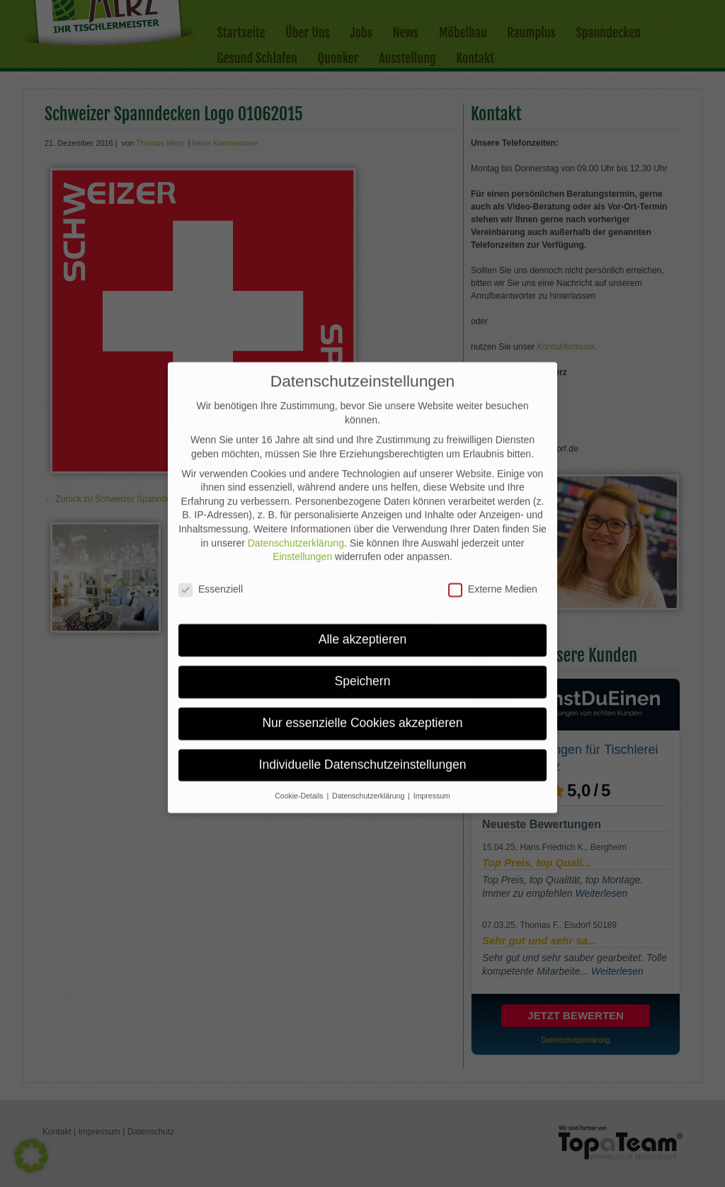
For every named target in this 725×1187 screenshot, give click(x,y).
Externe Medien (492, 553)
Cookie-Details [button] (300, 759)
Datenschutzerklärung (296, 506)
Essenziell (210, 553)
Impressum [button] (431, 759)
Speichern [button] (363, 645)
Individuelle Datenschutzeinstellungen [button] (363, 728)
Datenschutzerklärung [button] (369, 759)
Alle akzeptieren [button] (363, 603)
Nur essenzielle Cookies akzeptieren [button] (362, 686)
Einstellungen (302, 520)
